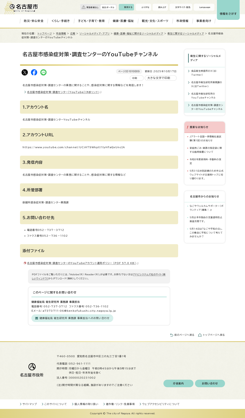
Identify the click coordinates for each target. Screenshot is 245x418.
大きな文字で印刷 (158, 78)
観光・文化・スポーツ (155, 21)
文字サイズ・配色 (182, 7)
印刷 (134, 78)
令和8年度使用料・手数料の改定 (205, 161)
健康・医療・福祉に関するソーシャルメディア (138, 33)
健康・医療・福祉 (123, 21)
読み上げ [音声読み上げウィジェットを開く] (162, 7)
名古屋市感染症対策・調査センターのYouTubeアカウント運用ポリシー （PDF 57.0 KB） (83, 263)
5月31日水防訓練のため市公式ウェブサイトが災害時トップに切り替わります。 (206, 175)
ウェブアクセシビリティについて (161, 404)
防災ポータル (108, 7)
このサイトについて (55, 404)
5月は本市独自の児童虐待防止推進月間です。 (206, 219)
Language (204, 7)
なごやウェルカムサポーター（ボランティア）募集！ (206, 208)
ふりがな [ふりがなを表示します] (145, 7)
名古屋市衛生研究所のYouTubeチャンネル (203, 96)
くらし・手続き (61, 21)
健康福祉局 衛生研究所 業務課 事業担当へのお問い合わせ (75, 318)
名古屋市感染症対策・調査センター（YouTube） (64, 92)
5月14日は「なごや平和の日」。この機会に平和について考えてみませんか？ (206, 233)
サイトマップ (29, 404)
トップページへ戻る (214, 335)
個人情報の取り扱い (86, 404)
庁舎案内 (178, 383)
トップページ (45, 33)
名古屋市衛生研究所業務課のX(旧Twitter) (206, 84)
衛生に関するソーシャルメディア (186, 33)
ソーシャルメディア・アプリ (95, 33)
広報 (72, 33)
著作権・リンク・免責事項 (120, 404)
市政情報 (182, 21)
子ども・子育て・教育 (91, 21)
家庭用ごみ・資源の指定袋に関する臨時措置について (206, 150)
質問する (128, 7)
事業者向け (203, 21)
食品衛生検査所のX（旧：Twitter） (204, 73)
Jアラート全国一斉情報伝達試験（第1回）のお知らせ (205, 138)
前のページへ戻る (184, 335)
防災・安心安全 (33, 21)
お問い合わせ (210, 383)
